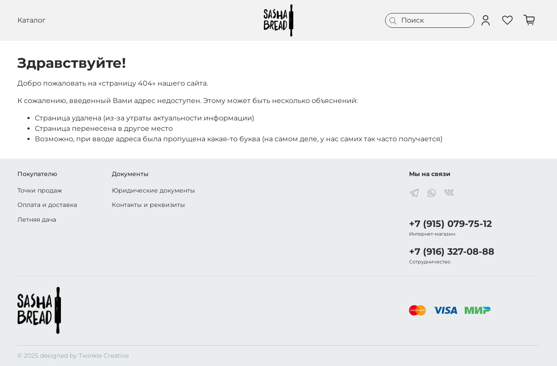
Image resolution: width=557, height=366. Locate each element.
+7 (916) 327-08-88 (451, 251)
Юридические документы (153, 190)
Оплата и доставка (47, 205)
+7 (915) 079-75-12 (450, 223)
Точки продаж (39, 190)
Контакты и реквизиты (148, 205)
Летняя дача (36, 219)
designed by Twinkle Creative (84, 355)
